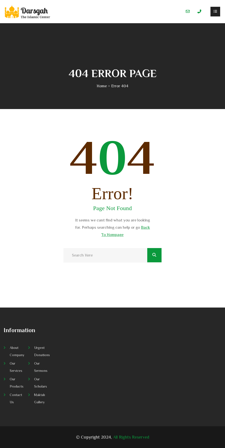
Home (102, 86)
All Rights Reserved (131, 437)
